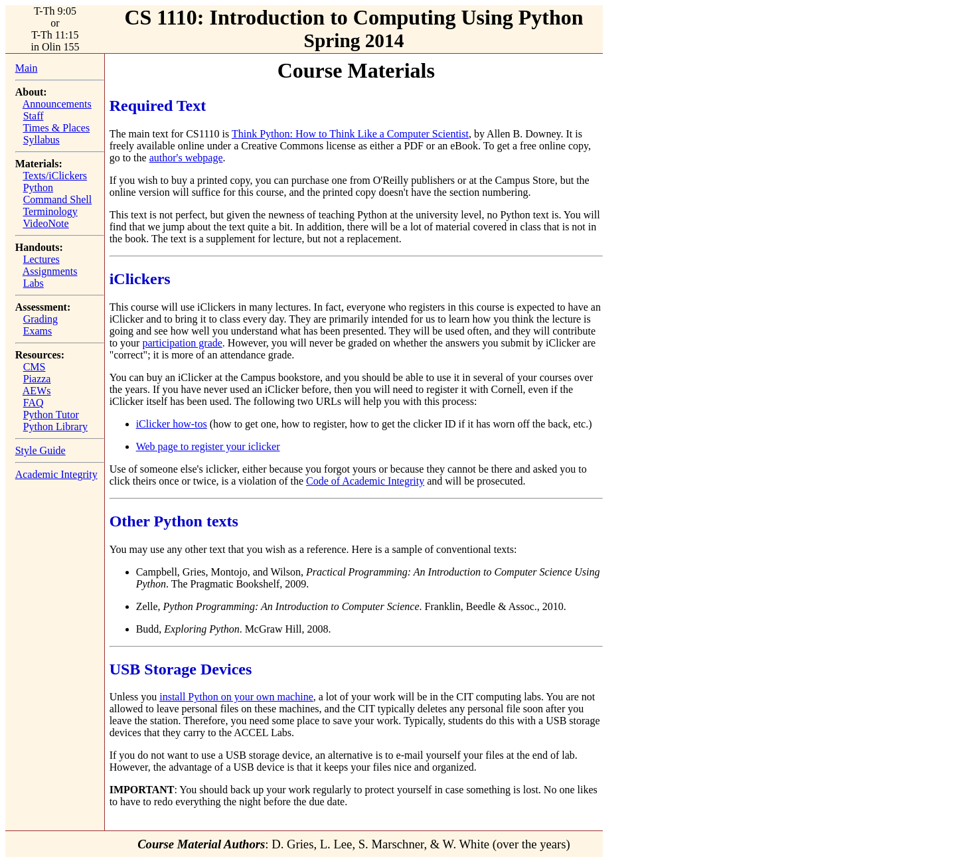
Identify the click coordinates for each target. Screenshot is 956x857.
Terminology (50, 211)
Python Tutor (51, 414)
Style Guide (40, 450)
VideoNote (45, 223)
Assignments (50, 271)
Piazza (37, 378)
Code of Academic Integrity (365, 481)
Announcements (57, 104)
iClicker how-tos (171, 423)
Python (38, 187)
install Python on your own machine (236, 696)
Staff (33, 115)
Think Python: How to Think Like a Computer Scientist (350, 133)
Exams (37, 331)
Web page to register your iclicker (208, 446)
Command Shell (57, 199)
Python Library (55, 426)
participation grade (182, 343)
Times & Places (56, 127)
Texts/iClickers (55, 175)
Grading (40, 319)
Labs (33, 283)
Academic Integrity (56, 474)
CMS (34, 366)
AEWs (37, 390)
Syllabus (41, 139)
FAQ (33, 402)
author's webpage (186, 157)
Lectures (41, 259)
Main (26, 68)
